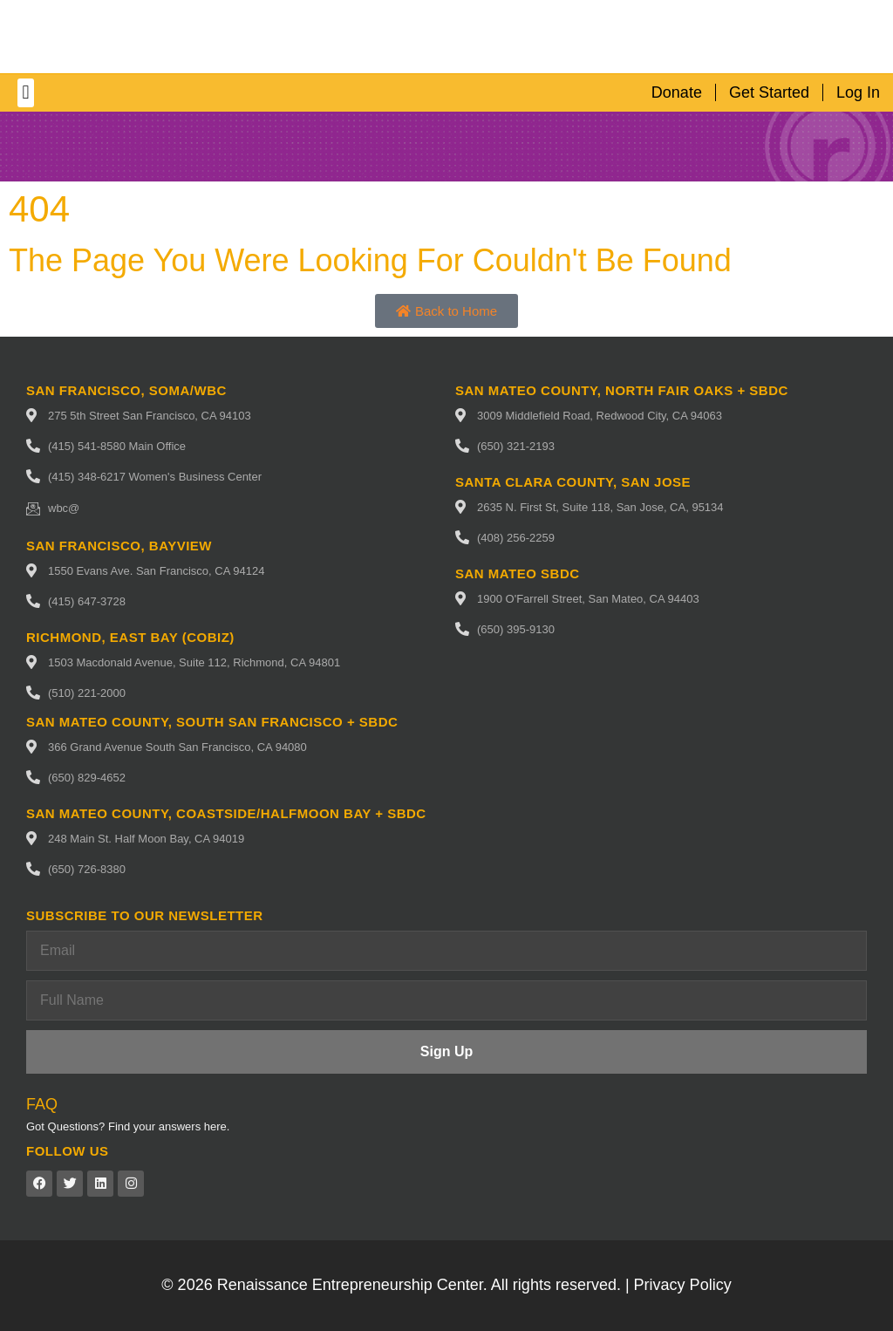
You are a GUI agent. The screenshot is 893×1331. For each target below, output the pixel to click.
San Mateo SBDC (517, 573)
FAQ (42, 1104)
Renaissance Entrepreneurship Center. (352, 1284)
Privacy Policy (683, 1284)
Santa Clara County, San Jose (573, 481)
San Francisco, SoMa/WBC (126, 390)
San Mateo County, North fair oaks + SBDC (621, 390)
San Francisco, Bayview (119, 545)
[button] (25, 92)
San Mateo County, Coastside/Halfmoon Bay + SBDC (226, 813)
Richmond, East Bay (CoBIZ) (130, 637)
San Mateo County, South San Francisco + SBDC (212, 721)
